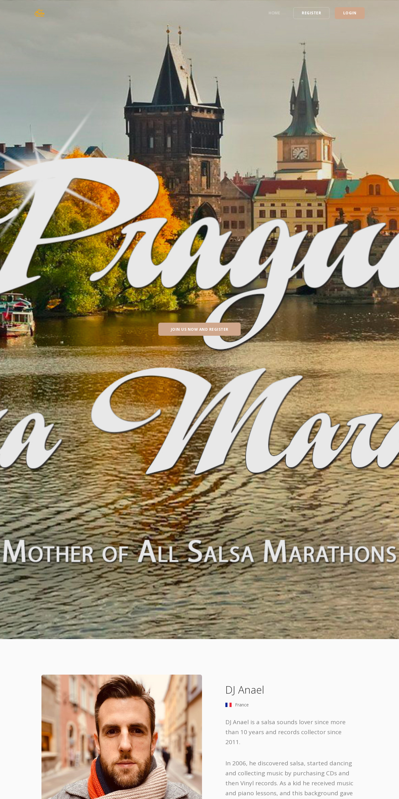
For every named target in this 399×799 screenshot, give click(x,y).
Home (274, 13)
